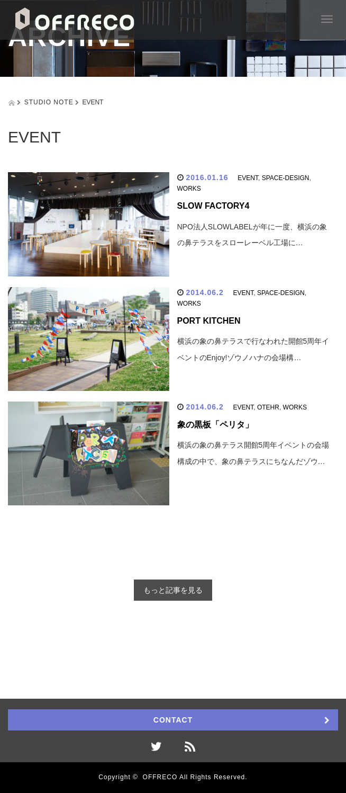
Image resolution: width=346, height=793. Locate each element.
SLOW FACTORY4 (213, 205)
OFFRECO (160, 777)
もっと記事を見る (173, 590)
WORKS (189, 188)
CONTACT (173, 720)
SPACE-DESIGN (285, 178)
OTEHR (268, 407)
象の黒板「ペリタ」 (215, 424)
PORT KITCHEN (209, 320)
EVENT (248, 178)
